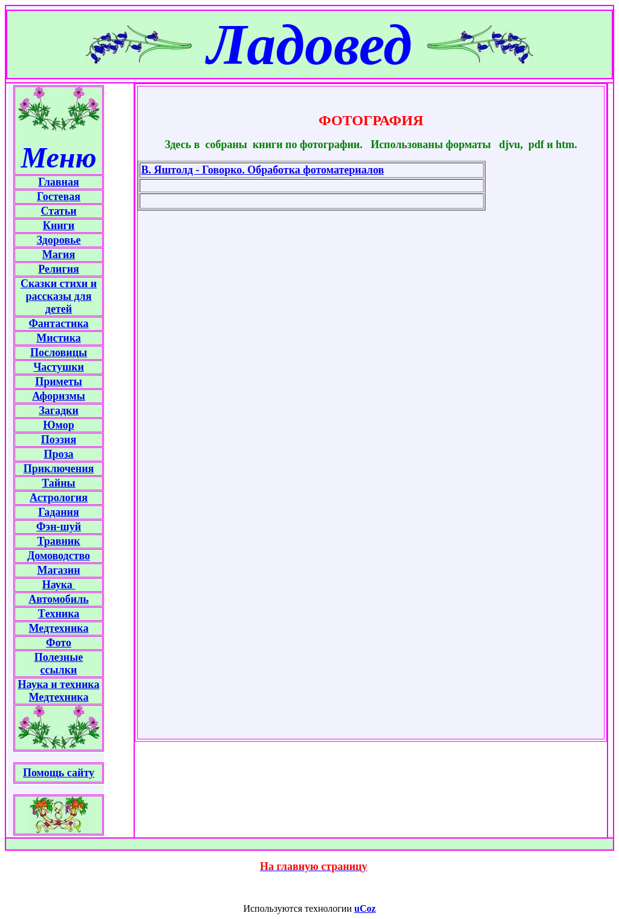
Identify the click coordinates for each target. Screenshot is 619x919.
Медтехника (59, 628)
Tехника (58, 614)
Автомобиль (58, 599)
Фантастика (58, 323)
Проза (58, 454)
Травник (58, 541)
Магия (58, 254)
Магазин (58, 570)
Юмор (58, 425)
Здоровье (59, 240)
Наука (59, 585)
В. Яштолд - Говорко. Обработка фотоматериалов (262, 170)
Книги (58, 225)
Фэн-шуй (58, 527)
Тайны (58, 483)
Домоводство (58, 556)
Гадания (58, 512)
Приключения (59, 469)
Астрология (59, 498)
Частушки (58, 367)
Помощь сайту (58, 773)
